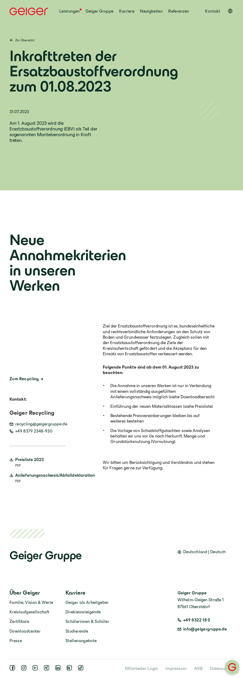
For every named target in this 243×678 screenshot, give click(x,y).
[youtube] (36, 669)
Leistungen (69, 11)
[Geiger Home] (28, 11)
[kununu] (70, 669)
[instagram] (24, 669)
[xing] (47, 669)
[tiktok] (81, 669)
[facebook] (13, 669)
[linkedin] (59, 669)
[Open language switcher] (230, 11)
